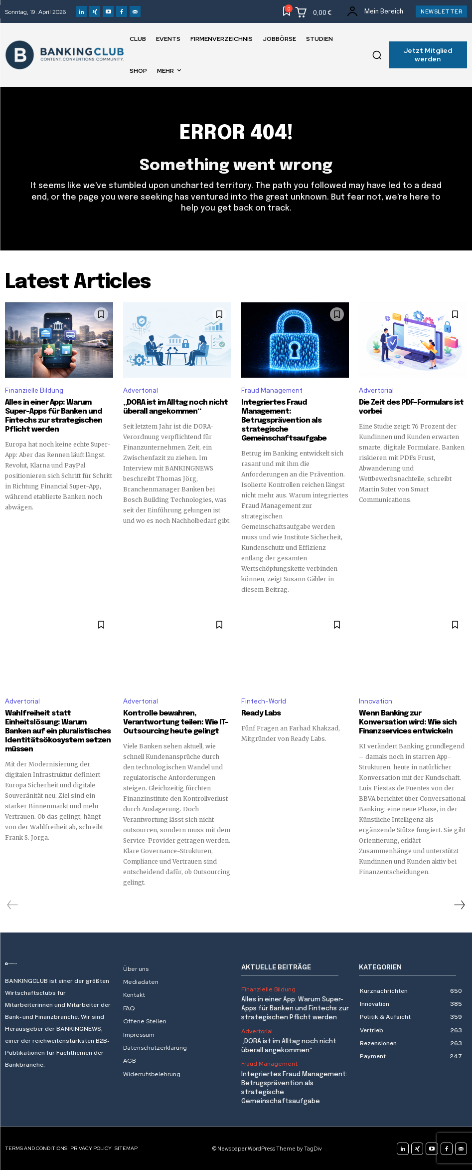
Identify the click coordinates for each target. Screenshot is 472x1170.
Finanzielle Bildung (34, 390)
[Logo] (59, 963)
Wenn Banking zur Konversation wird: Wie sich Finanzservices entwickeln (408, 722)
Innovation (375, 701)
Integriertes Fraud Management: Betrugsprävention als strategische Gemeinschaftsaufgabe (283, 421)
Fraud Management (272, 390)
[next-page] (459, 905)
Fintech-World (263, 701)
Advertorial (140, 390)
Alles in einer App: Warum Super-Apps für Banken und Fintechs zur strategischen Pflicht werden (295, 1008)
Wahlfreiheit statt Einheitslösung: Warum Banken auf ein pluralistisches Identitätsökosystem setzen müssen (58, 731)
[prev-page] (12, 905)
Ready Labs (261, 713)
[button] (377, 55)
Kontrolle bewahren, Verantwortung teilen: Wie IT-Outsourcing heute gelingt (175, 722)
